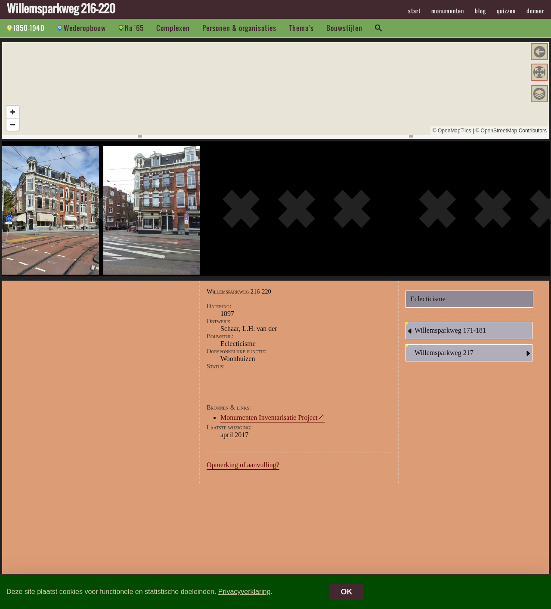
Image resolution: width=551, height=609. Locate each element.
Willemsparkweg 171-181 (446, 331)
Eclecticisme (428, 299)
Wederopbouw (85, 28)
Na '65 (134, 28)
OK (347, 592)
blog (480, 10)
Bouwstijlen (344, 28)
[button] (539, 51)
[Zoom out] (12, 124)
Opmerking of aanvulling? (243, 464)
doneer (535, 10)
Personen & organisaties (239, 28)
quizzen (506, 10)
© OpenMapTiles (452, 131)
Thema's (301, 28)
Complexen (173, 28)
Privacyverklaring (244, 591)
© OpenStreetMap (496, 131)
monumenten (447, 10)
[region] (275, 88)
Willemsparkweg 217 (473, 353)
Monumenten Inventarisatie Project (269, 417)
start (414, 10)
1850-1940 (29, 28)
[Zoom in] (12, 112)
